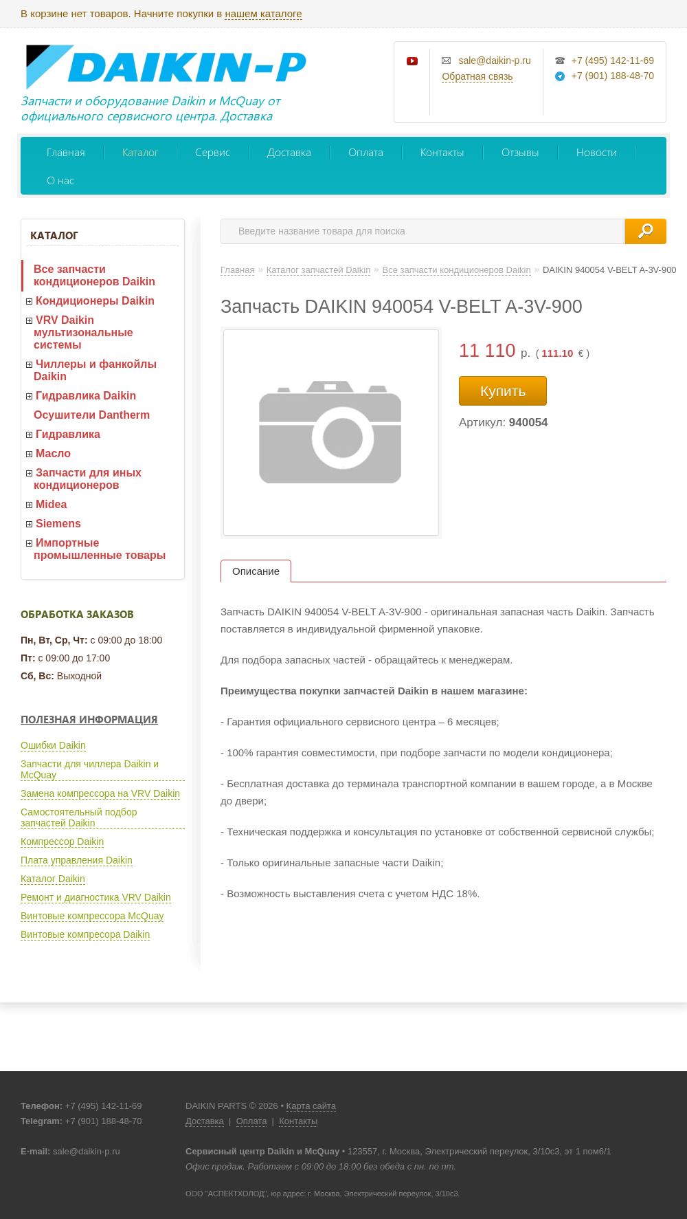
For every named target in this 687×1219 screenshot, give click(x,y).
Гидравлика (68, 434)
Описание (256, 571)
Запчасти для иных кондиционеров (88, 479)
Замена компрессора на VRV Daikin (100, 793)
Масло (53, 453)
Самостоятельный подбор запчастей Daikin (79, 817)
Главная (66, 151)
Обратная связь (477, 76)
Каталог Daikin (53, 878)
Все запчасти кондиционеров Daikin (94, 275)
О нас (60, 180)
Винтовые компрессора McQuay (92, 915)
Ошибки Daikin (53, 745)
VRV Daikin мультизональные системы (83, 332)
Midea (51, 504)
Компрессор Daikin (62, 841)
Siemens (58, 523)
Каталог (140, 151)
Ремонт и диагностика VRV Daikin (96, 897)
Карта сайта (311, 1106)
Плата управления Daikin (77, 860)
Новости (596, 151)
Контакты (442, 151)
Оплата (365, 151)
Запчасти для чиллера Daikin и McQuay (90, 769)
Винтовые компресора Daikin (85, 934)
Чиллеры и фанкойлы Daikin (95, 370)
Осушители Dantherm (92, 415)
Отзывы (520, 151)
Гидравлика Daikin (86, 396)
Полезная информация (89, 719)
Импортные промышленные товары (100, 549)
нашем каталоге (263, 13)
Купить (503, 391)
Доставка (289, 151)
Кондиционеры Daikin (95, 301)
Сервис (212, 151)
